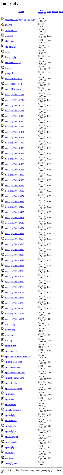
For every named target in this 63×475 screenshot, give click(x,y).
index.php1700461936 (14, 148)
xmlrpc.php (9, 452)
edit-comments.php (13, 62)
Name (21, 11)
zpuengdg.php (11, 463)
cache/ (7, 52)
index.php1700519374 (14, 196)
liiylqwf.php (10, 330)
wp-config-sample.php (14, 378)
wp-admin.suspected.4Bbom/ (17, 356)
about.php (9, 36)
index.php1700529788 (14, 303)
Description (57, 11)
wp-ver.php (9, 447)
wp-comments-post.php (15, 372)
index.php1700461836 (14, 121)
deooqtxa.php (10, 57)
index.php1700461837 (14, 127)
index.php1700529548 (14, 223)
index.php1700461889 (14, 137)
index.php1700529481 (14, 201)
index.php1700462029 (14, 185)
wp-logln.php (10, 426)
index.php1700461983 (14, 169)
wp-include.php (11, 399)
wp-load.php (10, 415)
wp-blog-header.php (13, 362)
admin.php (9, 41)
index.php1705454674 (14, 319)
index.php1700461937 (14, 153)
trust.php (8, 340)
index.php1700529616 (14, 244)
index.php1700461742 (14, 100)
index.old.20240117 (13, 78)
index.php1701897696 (14, 308)
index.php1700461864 (14, 132)
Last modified (42, 11)
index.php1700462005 (14, 175)
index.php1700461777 (14, 105)
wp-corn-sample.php (13, 388)
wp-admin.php (11, 351)
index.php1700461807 (14, 116)
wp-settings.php (11, 436)
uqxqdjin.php (10, 346)
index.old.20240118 (13, 84)
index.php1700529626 (14, 255)
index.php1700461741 (14, 95)
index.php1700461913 (14, 143)
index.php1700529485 (14, 207)
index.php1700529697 (14, 265)
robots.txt (9, 335)
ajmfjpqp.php (10, 46)
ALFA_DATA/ (11, 30)
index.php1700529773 (14, 298)
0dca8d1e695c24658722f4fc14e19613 (21, 20)
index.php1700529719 (14, 276)
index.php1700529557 (14, 239)
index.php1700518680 (14, 191)
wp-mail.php (10, 431)
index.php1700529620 (14, 249)
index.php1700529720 (14, 282)
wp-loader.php (11, 420)
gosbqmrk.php (11, 73)
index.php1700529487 (14, 212)
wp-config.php (11, 383)
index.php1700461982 (14, 164)
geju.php (8, 68)
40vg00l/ (8, 25)
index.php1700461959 (14, 159)
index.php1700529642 (14, 260)
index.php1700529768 (14, 287)
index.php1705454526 (14, 314)
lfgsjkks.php (10, 324)
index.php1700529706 (14, 271)
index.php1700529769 (14, 292)
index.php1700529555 (14, 233)
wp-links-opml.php (13, 410)
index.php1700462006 (14, 180)
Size (49, 11)
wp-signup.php (11, 442)
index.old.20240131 (13, 89)
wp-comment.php (12, 367)
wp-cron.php (10, 394)
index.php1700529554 (14, 228)
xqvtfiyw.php (10, 458)
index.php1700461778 (14, 111)
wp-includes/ (10, 404)
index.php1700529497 (14, 217)
